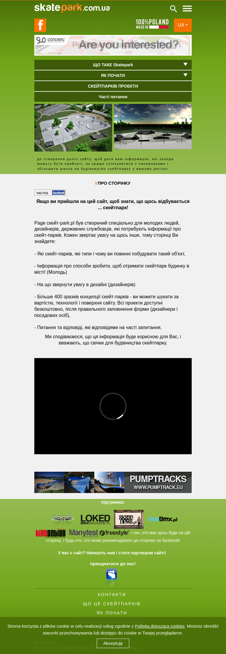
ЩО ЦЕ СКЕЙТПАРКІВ (112, 603)
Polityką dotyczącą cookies (159, 626)
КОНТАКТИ (112, 594)
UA (181, 25)
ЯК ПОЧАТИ (111, 612)
